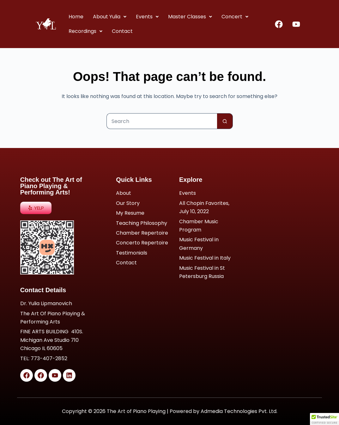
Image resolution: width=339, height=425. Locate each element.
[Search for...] (161, 121)
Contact (122, 31)
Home (75, 16)
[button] (109, 16)
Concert (234, 16)
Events (147, 16)
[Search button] (225, 121)
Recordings (85, 31)
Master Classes (190, 16)
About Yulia (109, 16)
